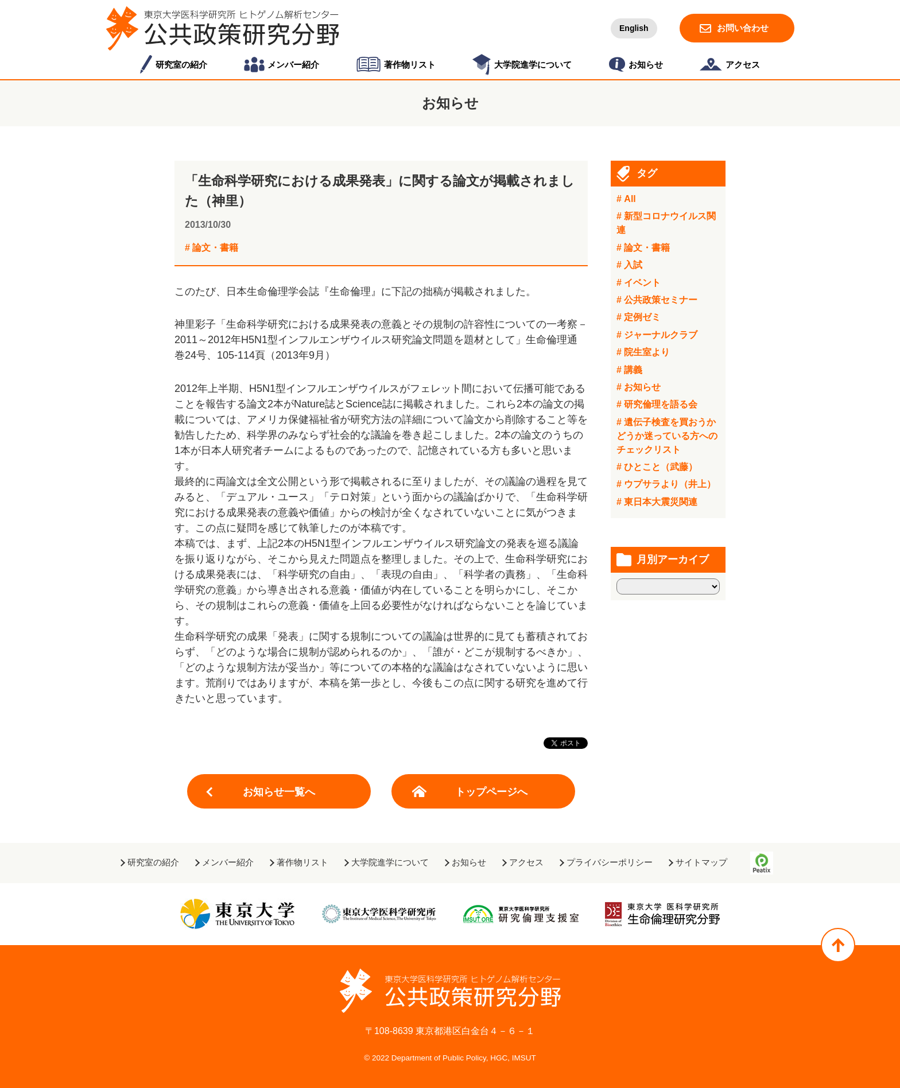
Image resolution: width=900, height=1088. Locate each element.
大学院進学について (390, 862)
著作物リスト (302, 862)
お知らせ (469, 862)
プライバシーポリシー (610, 862)
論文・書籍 (215, 247)
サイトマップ (701, 862)
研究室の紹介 (153, 862)
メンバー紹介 (228, 862)
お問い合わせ (743, 28)
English (634, 28)
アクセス (526, 862)
